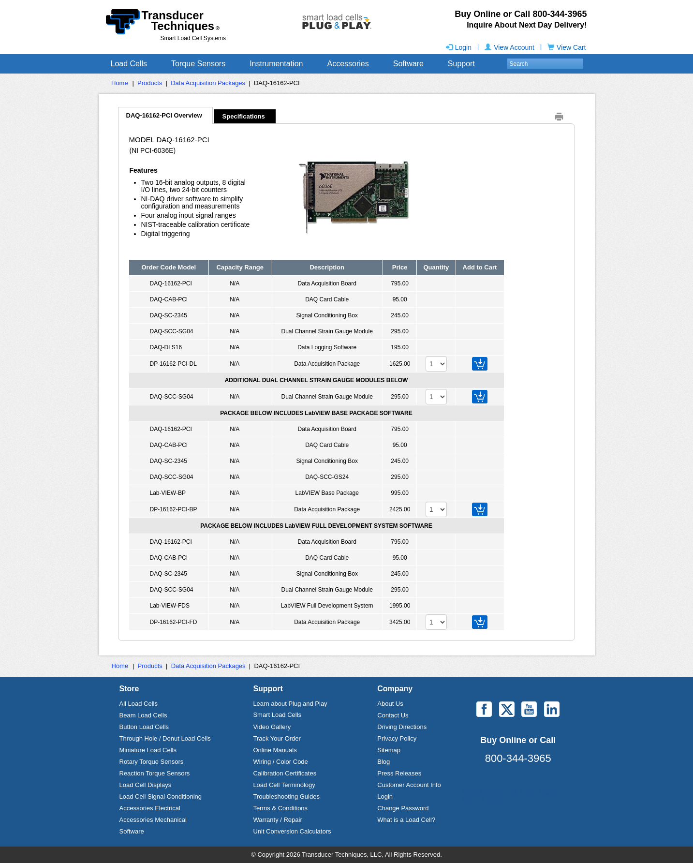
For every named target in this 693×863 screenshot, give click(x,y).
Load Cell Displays (145, 785)
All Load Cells (138, 703)
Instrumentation (276, 64)
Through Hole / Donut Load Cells (165, 738)
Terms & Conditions (280, 808)
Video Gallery (272, 726)
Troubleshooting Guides (286, 796)
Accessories (348, 64)
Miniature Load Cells (148, 750)
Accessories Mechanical (153, 819)
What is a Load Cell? (406, 819)
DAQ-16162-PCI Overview (164, 115)
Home (119, 83)
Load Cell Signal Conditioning (160, 796)
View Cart (566, 47)
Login (459, 47)
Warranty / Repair (277, 819)
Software (408, 64)
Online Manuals (274, 750)
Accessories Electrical (149, 808)
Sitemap (388, 750)
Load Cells (129, 64)
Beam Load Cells (143, 715)
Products (149, 83)
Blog (383, 761)
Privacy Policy (396, 738)
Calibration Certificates (284, 773)
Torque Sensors (198, 64)
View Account (509, 47)
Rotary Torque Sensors (151, 761)
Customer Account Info (409, 785)
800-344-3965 (518, 758)
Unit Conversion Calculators (292, 831)
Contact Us (392, 715)
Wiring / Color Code (280, 761)
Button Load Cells (144, 726)
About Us (390, 703)
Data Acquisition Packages (208, 83)
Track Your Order (277, 738)
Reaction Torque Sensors (154, 773)
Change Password (402, 808)
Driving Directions (402, 726)
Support (461, 64)
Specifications (243, 116)
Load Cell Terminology (284, 785)
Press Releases (399, 773)
